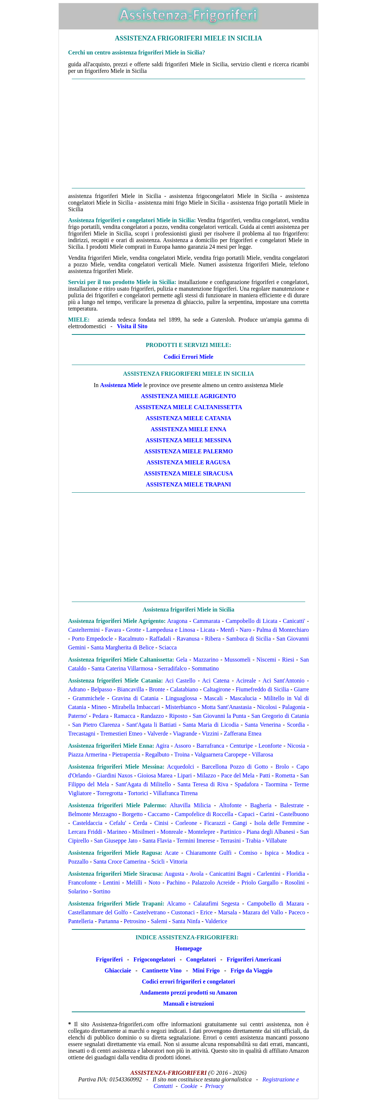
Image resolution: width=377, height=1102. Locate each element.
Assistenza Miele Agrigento (188, 396)
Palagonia (293, 707)
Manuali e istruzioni (188, 1003)
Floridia (295, 874)
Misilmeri (143, 832)
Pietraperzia (126, 754)
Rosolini (295, 882)
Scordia (296, 725)
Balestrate (292, 805)
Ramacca (124, 716)
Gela (181, 659)
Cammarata (206, 621)
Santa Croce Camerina (119, 861)
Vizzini (210, 733)
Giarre (301, 689)
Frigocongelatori (154, 959)
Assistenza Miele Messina (189, 440)
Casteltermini (84, 630)
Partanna (108, 921)
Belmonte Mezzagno (92, 814)
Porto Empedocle (92, 638)
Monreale (172, 832)
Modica (295, 853)
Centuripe (241, 746)
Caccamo (159, 814)
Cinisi (161, 823)
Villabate (276, 840)
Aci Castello (180, 680)
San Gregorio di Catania (280, 716)
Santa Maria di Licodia (211, 725)
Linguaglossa (181, 698)
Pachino (176, 882)
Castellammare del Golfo (98, 912)
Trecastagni (81, 733)
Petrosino (135, 921)
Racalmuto (131, 638)
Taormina (276, 784)
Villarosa (262, 754)
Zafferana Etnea (242, 733)
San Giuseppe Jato (115, 840)
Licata (207, 630)
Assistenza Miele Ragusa (188, 462)
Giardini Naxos (114, 775)
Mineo (99, 707)
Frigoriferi (109, 959)
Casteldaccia (87, 823)
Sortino (101, 891)
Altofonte (230, 805)
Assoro (182, 746)
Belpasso (101, 689)
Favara (113, 630)
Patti (265, 775)
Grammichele (89, 698)
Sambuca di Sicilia (248, 638)
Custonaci (183, 912)
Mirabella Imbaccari (136, 707)
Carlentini (269, 874)
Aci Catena (215, 680)
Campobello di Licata (251, 621)
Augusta (174, 874)
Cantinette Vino (162, 970)
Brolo (282, 766)
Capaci (246, 814)
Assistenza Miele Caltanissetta (188, 407)
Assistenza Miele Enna (188, 429)
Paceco (297, 912)
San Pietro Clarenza (96, 725)
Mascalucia (243, 698)
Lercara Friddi (85, 832)
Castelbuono (294, 814)
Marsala (227, 912)
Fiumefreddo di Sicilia (262, 689)
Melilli (134, 882)
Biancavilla (130, 689)
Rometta (285, 775)
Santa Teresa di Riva (202, 784)
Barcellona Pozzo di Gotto (235, 766)
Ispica (272, 853)
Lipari (184, 775)
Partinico (231, 832)
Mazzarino (205, 659)
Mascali (213, 698)
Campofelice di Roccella (204, 814)
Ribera (213, 638)
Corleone (186, 823)
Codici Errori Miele (189, 357)
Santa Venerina (263, 725)
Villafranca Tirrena (175, 793)
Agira (162, 746)
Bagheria (261, 805)
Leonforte (270, 746)
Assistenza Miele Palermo (188, 451)
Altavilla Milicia (190, 805)
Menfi (227, 630)
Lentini (111, 882)
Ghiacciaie (118, 970)
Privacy (214, 1086)
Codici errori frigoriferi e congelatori (188, 981)
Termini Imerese (195, 840)
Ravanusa (188, 638)
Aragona (177, 621)
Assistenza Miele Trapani (188, 484)
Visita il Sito (132, 326)
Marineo (117, 832)
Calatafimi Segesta (216, 903)
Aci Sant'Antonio (283, 680)
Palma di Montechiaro (282, 630)
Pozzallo (78, 861)
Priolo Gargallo (260, 882)
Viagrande (185, 733)
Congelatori (201, 959)
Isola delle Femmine (279, 823)
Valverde (157, 733)
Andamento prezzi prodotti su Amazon (188, 992)
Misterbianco (180, 707)
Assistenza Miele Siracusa (188, 473)
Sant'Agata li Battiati (151, 725)
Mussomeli (237, 659)
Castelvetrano (149, 912)
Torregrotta (109, 793)
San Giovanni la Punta (219, 716)
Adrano (77, 689)
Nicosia (296, 746)
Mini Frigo (206, 970)
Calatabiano (184, 689)
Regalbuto (157, 754)
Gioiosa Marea (155, 775)
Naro (245, 630)
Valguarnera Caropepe (220, 754)
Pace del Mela (237, 775)
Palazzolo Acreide (213, 882)
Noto (154, 882)
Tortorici (138, 793)
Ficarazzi (215, 823)
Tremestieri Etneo (121, 733)
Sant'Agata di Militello (143, 784)
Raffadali (160, 638)
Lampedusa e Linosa (170, 630)
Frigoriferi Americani (254, 959)
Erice (206, 912)
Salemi (159, 921)
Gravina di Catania (135, 698)
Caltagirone (217, 689)
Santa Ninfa (186, 921)
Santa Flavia (157, 840)
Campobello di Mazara (275, 903)
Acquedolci (180, 766)
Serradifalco (172, 668)
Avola (197, 874)
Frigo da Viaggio (251, 970)
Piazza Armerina (87, 754)
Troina (182, 754)
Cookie (189, 1086)
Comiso (248, 853)
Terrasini (230, 840)
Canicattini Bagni (230, 874)
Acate (172, 853)
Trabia (253, 840)
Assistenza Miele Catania (188, 418)
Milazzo (206, 775)
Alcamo (176, 903)
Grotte (133, 630)
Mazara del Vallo (262, 912)
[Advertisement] (188, 133)
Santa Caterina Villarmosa (122, 668)
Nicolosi (267, 707)
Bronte (157, 689)
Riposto (178, 716)
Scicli (158, 861)
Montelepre (201, 832)
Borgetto (132, 814)
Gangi (240, 823)
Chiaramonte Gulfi (209, 853)
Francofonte (82, 882)
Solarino (78, 891)
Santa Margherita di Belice (122, 647)
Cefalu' (117, 823)
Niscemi (266, 659)
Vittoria (178, 861)
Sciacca (168, 647)
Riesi (288, 659)
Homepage (188, 948)
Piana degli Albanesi (271, 832)
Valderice (216, 921)
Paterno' (77, 716)
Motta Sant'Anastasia (226, 707)
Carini (267, 814)
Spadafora (247, 784)
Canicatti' (294, 621)
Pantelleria (80, 921)
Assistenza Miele (121, 385)
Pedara (100, 716)
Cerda (140, 823)
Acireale (246, 680)
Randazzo (152, 716)
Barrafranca (211, 746)
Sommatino (205, 668)
